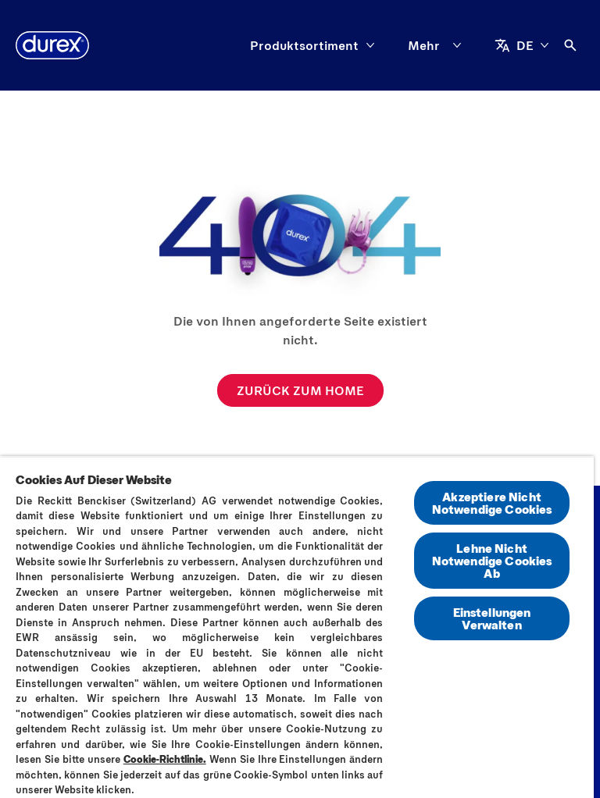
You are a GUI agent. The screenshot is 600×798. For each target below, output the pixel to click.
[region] (297, 627)
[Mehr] (438, 45)
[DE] (522, 45)
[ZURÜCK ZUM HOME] (300, 390)
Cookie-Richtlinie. (164, 759)
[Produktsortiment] (304, 45)
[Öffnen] (570, 45)
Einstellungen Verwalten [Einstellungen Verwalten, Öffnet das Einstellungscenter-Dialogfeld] (492, 618)
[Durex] (52, 45)
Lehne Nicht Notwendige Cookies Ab (492, 560)
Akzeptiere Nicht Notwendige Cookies (492, 502)
